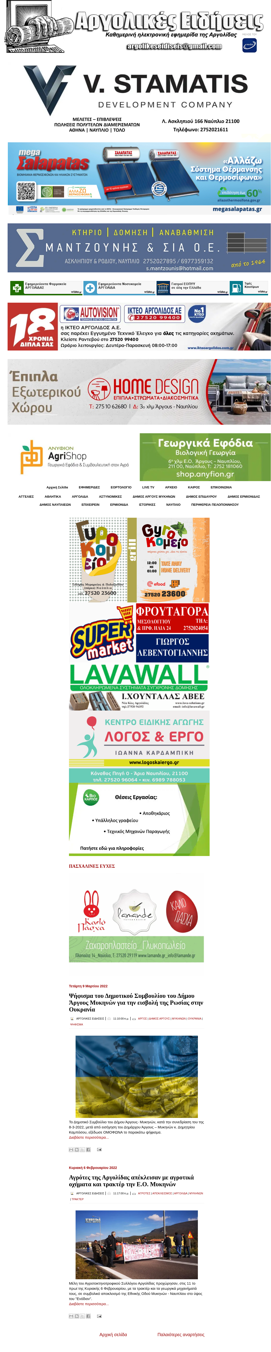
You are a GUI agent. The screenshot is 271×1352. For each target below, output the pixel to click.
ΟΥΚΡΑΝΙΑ (194, 1018)
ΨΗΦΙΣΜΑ (76, 1024)
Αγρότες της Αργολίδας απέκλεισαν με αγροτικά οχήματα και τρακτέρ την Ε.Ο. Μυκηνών (131, 1180)
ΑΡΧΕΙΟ (171, 487)
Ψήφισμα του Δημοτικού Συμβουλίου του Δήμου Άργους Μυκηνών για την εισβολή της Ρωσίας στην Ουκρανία (136, 1002)
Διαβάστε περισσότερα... (89, 1137)
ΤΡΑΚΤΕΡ (78, 1199)
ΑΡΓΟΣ (142, 1018)
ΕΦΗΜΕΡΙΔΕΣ (89, 487)
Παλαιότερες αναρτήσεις (181, 1334)
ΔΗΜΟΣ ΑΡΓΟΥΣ (159, 1018)
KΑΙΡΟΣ (194, 487)
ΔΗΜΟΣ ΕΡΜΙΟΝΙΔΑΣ (244, 496)
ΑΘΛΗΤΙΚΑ (53, 496)
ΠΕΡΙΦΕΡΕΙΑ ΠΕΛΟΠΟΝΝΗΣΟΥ (215, 504)
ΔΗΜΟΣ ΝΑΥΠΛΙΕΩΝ (55, 504)
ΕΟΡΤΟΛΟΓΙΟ (121, 487)
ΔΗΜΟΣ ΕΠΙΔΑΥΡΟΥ (201, 496)
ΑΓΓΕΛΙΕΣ (26, 496)
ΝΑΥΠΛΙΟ (173, 504)
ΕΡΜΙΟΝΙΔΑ (119, 504)
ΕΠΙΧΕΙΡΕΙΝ (90, 504)
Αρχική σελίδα (113, 1334)
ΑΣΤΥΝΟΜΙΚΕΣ (110, 496)
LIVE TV (148, 487)
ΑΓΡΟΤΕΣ (144, 1193)
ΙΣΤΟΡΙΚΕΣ (147, 504)
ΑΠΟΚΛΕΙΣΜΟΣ (162, 1193)
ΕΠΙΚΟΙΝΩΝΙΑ (221, 487)
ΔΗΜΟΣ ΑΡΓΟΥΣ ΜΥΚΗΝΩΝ (154, 496)
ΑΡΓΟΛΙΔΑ (80, 496)
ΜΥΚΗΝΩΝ (179, 1018)
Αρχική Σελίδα (57, 487)
